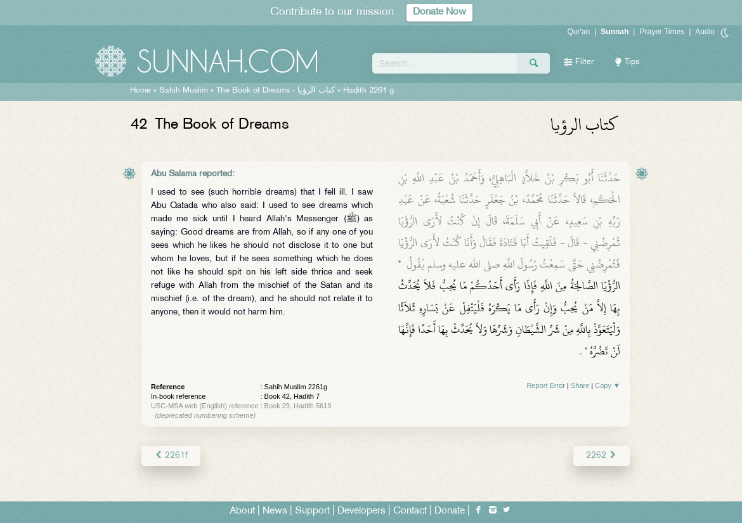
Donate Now (439, 12)
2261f (171, 455)
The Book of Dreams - (275, 90)
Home (140, 90)
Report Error (545, 385)
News (275, 511)
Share (580, 385)
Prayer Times (661, 31)
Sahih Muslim (183, 90)
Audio (705, 31)
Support (312, 511)
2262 (601, 455)
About (242, 511)
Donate (449, 511)
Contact (410, 511)
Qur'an (579, 31)
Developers (361, 511)
